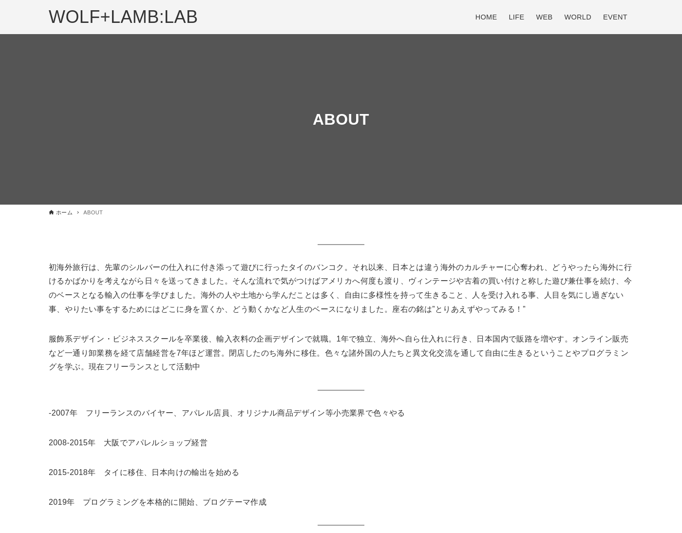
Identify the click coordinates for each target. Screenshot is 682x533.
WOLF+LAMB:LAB (123, 17)
